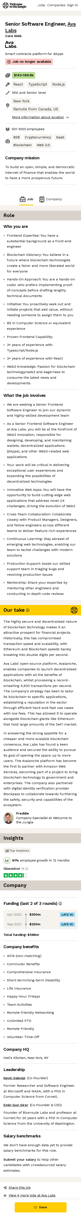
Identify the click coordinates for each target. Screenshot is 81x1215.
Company (50, 199)
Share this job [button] (17, 1187)
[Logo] (14, 5)
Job (26, 199)
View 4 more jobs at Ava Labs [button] (29, 1195)
